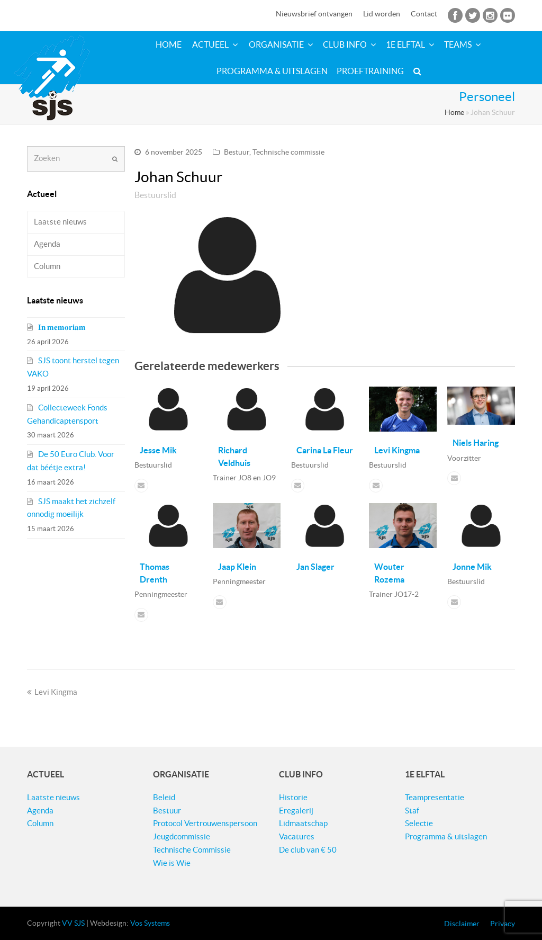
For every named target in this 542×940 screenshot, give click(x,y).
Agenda (47, 243)
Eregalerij (296, 810)
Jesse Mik (158, 450)
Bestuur (236, 152)
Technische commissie (288, 152)
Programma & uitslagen (446, 836)
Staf (412, 810)
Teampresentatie (434, 797)
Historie (293, 797)
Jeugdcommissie (181, 836)
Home (454, 113)
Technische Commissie (192, 849)
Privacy (502, 923)
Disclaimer (462, 923)
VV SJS (73, 923)
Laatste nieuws (60, 221)
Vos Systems (150, 923)
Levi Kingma (397, 450)
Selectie (419, 823)
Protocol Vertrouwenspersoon (205, 823)
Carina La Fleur (324, 450)
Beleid (164, 797)
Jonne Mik (472, 566)
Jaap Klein (237, 566)
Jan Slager (315, 566)
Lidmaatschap (303, 823)
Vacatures (296, 836)
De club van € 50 (308, 849)
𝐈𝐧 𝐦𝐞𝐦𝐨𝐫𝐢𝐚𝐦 (62, 327)
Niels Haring (476, 442)
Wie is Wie (172, 862)
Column (47, 266)
